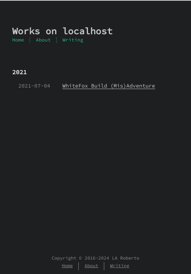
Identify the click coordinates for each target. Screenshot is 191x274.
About (43, 40)
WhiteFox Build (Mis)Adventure (108, 85)
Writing (72, 40)
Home (18, 40)
